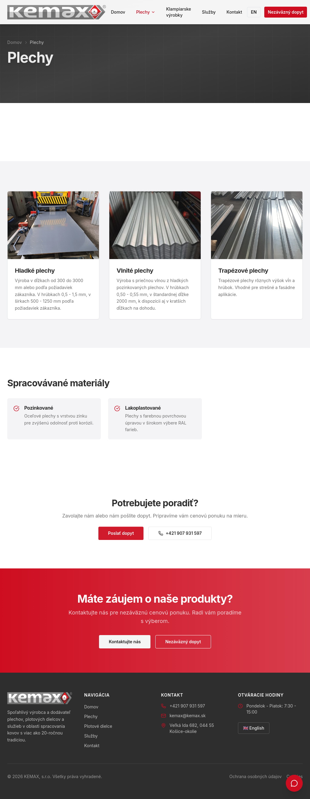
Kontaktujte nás (125, 641)
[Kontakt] (294, 783)
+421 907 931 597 (180, 535)
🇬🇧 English (253, 728)
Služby (209, 12)
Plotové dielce (98, 726)
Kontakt (234, 12)
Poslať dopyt (121, 535)
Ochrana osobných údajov (255, 776)
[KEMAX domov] (56, 12)
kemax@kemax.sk (188, 715)
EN (254, 12)
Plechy (145, 12)
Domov (118, 12)
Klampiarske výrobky (178, 12)
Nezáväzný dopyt (286, 12)
